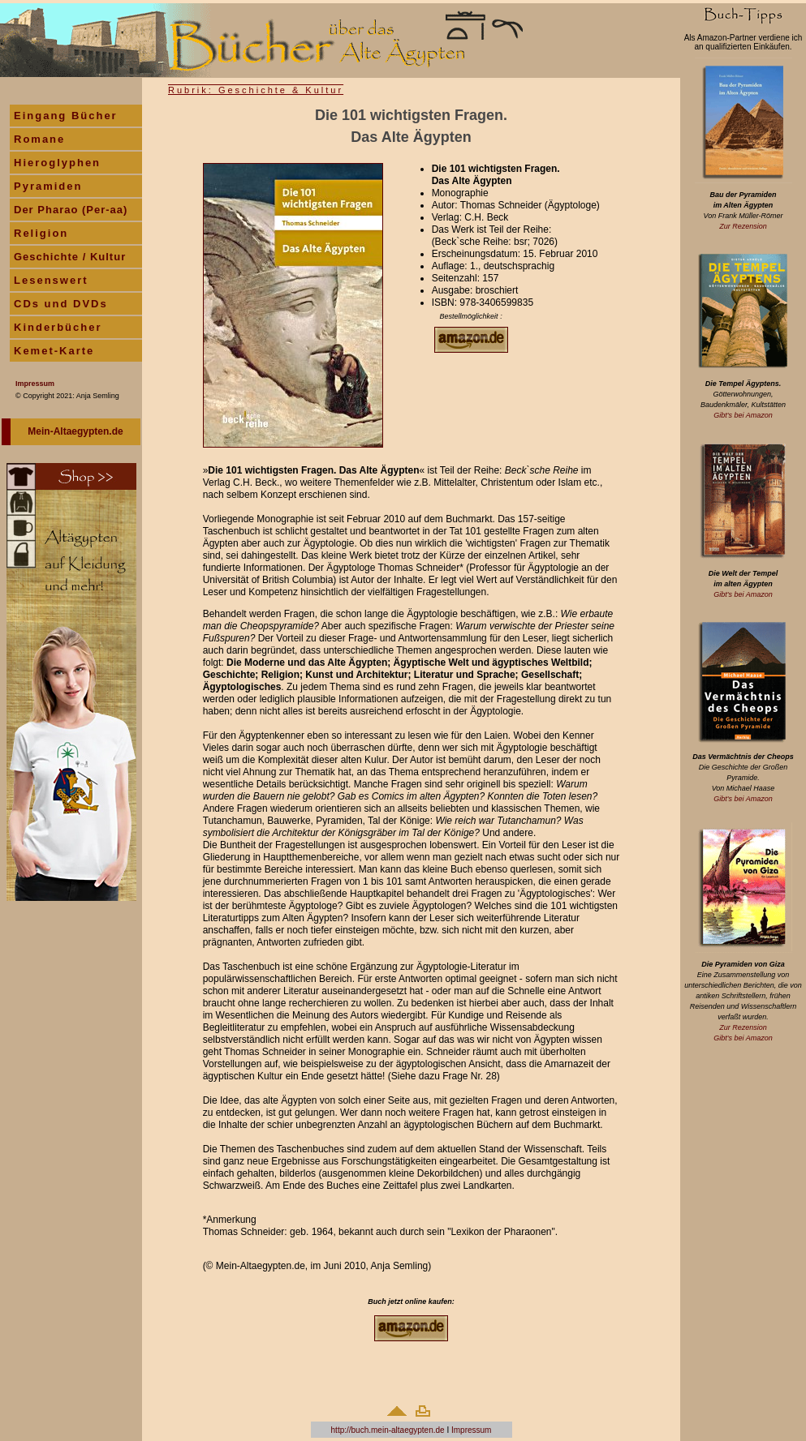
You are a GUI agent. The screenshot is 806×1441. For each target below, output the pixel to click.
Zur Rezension (743, 226)
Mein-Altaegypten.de (75, 431)
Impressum (471, 1417)
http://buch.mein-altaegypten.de (388, 1417)
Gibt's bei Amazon (742, 415)
